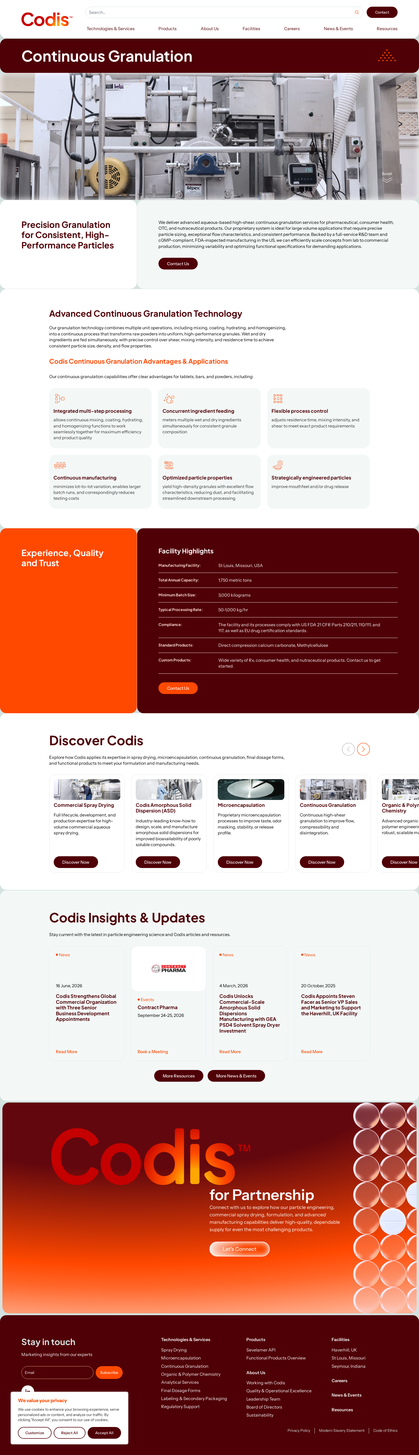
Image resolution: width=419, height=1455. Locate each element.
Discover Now (76, 862)
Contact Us (178, 263)
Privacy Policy (299, 1430)
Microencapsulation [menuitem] (181, 1358)
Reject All (69, 1432)
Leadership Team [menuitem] (263, 1399)
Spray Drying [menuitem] (174, 1350)
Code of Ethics (385, 1430)
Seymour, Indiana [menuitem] (349, 1366)
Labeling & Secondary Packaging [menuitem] (194, 1398)
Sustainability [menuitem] (259, 1415)
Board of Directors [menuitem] (264, 1407)
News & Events (347, 1395)
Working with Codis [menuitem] (265, 1382)
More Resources (179, 1076)
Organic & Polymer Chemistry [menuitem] (190, 1374)
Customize (34, 1432)
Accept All (104, 1432)
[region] (69, 1418)
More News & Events (236, 1076)
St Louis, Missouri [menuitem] (349, 1358)
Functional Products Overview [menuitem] (276, 1358)
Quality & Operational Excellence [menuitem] (279, 1390)
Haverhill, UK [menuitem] (344, 1350)
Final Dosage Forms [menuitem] (180, 1390)
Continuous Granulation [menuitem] (184, 1366)
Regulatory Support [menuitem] (180, 1406)
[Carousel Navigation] (356, 749)
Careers (339, 1380)
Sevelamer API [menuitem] (261, 1350)
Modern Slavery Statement (341, 1430)
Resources (342, 1409)
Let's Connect (239, 1249)
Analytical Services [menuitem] (180, 1382)
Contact (382, 12)
